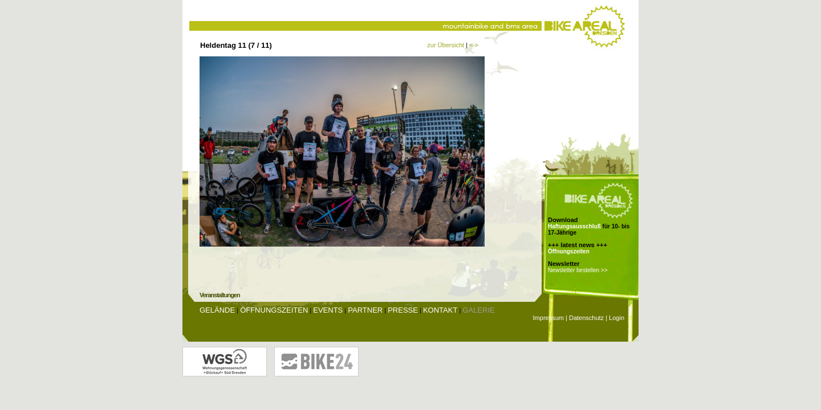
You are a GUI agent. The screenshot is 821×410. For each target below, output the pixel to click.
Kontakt (440, 310)
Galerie (478, 310)
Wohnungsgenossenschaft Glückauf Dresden (224, 361)
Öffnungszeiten (569, 251)
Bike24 (316, 361)
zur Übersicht (445, 45)
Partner (365, 310)
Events (328, 310)
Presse (403, 310)
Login (616, 317)
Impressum (548, 317)
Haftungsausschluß (574, 226)
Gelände (217, 310)
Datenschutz (586, 317)
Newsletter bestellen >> (578, 270)
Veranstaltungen (220, 295)
